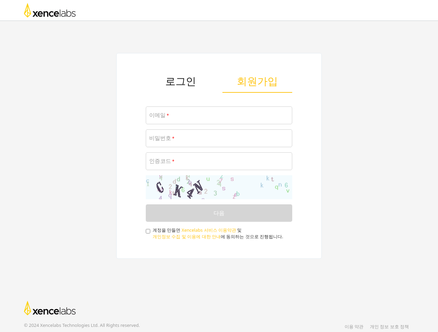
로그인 (180, 81)
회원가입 (257, 81)
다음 (219, 213)
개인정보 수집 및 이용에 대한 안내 (187, 236)
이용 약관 (354, 326)
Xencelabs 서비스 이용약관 (209, 230)
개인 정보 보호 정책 (389, 326)
